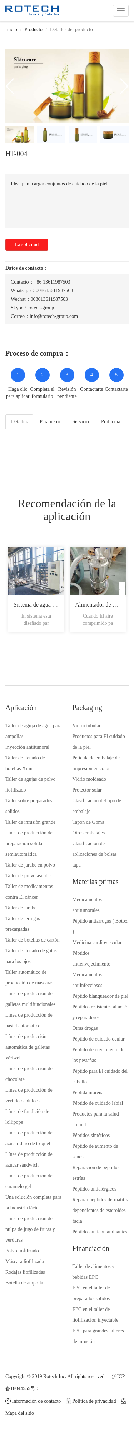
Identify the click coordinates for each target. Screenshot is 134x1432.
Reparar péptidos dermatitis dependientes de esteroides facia (100, 1210)
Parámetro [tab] (50, 421)
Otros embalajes (89, 832)
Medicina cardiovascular (97, 942)
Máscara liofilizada (24, 1261)
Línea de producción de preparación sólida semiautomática (29, 843)
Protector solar (87, 790)
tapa (77, 865)
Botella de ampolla (24, 1283)
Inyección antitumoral (27, 747)
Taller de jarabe (20, 907)
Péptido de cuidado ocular (99, 1039)
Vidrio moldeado (89, 779)
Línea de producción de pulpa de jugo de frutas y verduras (30, 1229)
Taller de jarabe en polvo (30, 865)
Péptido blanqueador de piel (101, 996)
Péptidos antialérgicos (94, 1189)
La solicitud (27, 244)
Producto (34, 29)
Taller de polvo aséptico (29, 875)
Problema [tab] (110, 421)
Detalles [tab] (19, 421)
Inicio (11, 29)
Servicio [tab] (80, 421)
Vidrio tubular (87, 725)
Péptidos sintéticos (91, 1135)
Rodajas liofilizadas (25, 1272)
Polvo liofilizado (22, 1250)
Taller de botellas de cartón (32, 940)
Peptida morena (88, 1092)
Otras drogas (85, 1028)
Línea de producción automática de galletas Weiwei (27, 1047)
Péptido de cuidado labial (98, 1103)
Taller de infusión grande (30, 822)
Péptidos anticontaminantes (100, 1231)
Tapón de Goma (88, 822)
